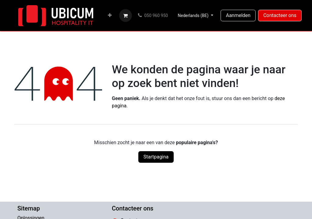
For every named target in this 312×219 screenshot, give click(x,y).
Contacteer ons (279, 15)
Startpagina (156, 157)
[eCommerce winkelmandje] (125, 15)
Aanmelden (238, 15)
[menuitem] (109, 15)
